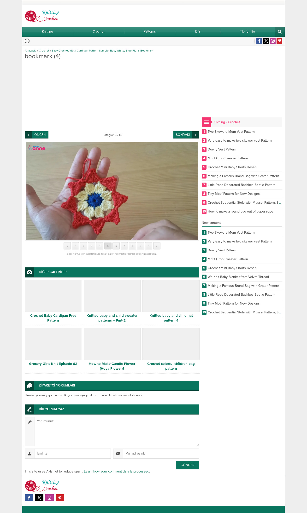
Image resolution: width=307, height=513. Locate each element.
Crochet (44, 50)
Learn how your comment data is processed (116, 471)
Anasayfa (30, 50)
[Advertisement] (112, 95)
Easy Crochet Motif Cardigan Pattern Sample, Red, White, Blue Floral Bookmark (102, 50)
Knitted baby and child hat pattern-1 (171, 318)
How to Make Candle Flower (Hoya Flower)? (112, 366)
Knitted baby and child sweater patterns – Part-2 (112, 318)
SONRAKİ (183, 135)
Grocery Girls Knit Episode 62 (53, 364)
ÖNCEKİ (40, 135)
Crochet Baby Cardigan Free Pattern (53, 318)
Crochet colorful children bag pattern (171, 366)
